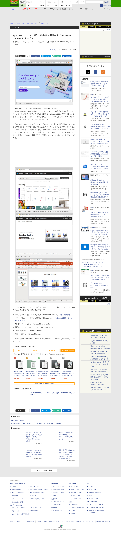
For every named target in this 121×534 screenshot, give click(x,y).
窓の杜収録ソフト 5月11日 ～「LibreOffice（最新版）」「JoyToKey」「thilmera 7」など (93, 264)
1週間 (99, 26)
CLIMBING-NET (57, 504)
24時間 (91, 26)
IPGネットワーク (92, 501)
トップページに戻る (44, 470)
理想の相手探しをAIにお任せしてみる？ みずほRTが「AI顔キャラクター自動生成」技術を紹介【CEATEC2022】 (67, 454)
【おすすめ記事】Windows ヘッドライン (97, 331)
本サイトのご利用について (17, 521)
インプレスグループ (88, 521)
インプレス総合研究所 (18, 492)
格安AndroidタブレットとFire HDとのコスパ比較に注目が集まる (99, 182)
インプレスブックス (35, 507)
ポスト (21, 56)
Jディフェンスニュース (77, 489)
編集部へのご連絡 (54, 521)
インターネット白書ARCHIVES (21, 514)
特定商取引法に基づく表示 (104, 521)
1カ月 (107, 26)
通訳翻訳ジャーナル (76, 492)
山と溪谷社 (54, 499)
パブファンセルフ (94, 498)
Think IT (14, 486)
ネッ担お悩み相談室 (17, 502)
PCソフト (36, 351)
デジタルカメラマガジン (19, 508)
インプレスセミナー (35, 496)
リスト (27, 56)
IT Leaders (15, 496)
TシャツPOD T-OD (58, 492)
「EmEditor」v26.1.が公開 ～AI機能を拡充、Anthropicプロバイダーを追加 (100, 154)
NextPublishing (34, 510)
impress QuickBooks (95, 492)
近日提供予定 (65, 315)
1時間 (83, 26)
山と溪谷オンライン (58, 501)
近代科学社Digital (57, 510)
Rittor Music (54, 483)
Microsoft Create (17, 421)
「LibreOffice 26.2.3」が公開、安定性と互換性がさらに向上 (99, 285)
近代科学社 (54, 508)
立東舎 (54, 496)
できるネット (15, 511)
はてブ (47, 56)
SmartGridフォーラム (36, 486)
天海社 (91, 486)
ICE (88, 483)
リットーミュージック (59, 486)
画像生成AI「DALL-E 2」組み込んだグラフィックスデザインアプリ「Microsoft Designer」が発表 (34, 437)
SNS (80, 9)
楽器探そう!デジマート (59, 489)
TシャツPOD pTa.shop (96, 504)
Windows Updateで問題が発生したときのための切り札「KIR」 (99, 364)
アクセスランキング (91, 24)
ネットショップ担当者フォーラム (39, 489)
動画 (86, 9)
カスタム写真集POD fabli (96, 507)
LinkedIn (68, 56)
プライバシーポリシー (67, 521)
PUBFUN (89, 496)
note (58, 56)
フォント (92, 9)
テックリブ (72, 511)
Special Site (89, 57)
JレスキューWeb (75, 496)
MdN (70, 502)
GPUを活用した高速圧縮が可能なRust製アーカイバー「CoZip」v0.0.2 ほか (99, 84)
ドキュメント (73, 9)
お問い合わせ (30, 521)
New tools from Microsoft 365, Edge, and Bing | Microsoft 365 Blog (36, 423)
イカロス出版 (72, 483)
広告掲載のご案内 (42, 521)
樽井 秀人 (53, 50)
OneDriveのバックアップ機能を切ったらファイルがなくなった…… (99, 377)
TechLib (73, 513)
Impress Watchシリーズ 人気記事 (96, 298)
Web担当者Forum (17, 489)
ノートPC (20, 351)
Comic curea (92, 489)
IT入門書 (52, 351)
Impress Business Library (37, 492)
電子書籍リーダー (68, 351)
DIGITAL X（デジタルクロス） (38, 499)
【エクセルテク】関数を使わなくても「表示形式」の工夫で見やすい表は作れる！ (99, 277)
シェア (37, 56)
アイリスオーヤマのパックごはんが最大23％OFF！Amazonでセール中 (99, 215)
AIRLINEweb (74, 486)
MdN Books (74, 504)
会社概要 (78, 521)
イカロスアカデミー (76, 499)
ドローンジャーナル (17, 499)
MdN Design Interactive (77, 508)
